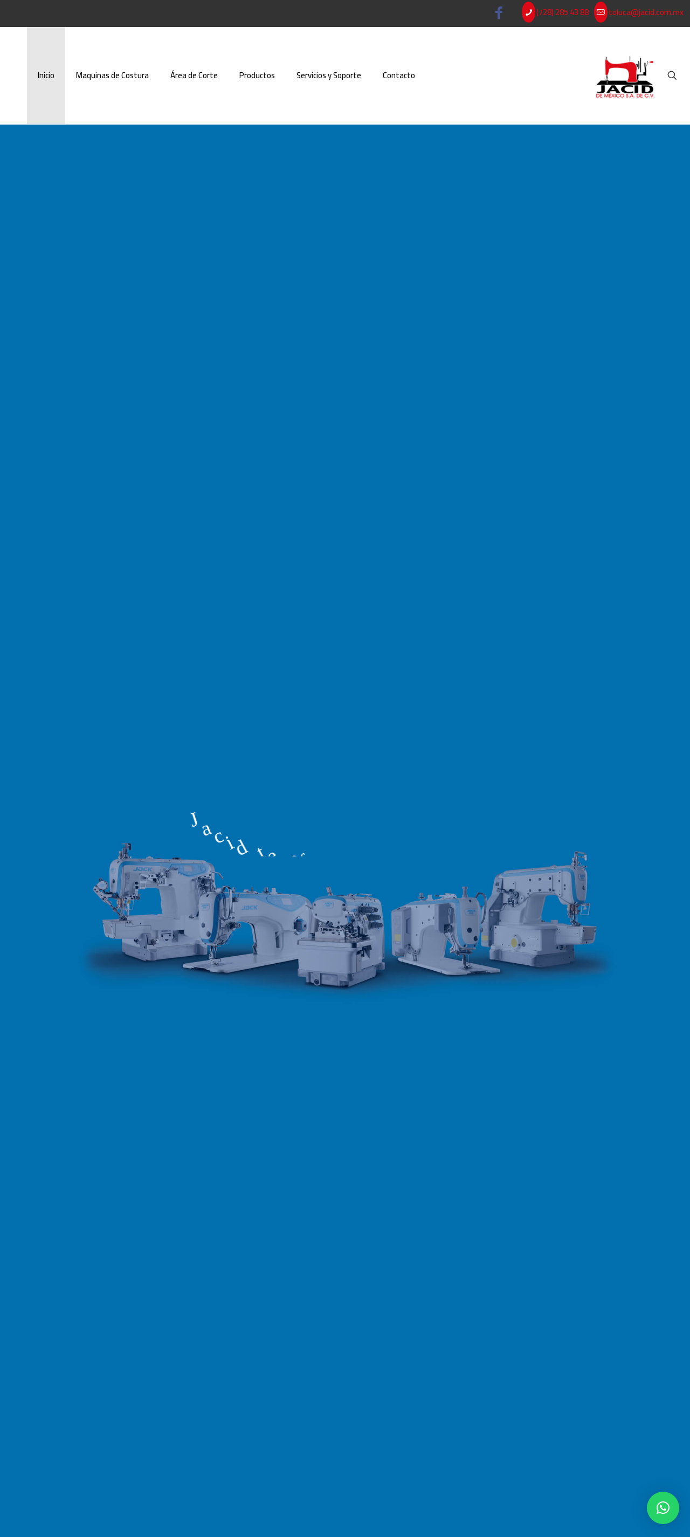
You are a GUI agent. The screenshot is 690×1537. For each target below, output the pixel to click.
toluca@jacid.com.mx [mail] (646, 12)
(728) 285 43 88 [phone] (562, 12)
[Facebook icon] (499, 15)
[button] (663, 1508)
